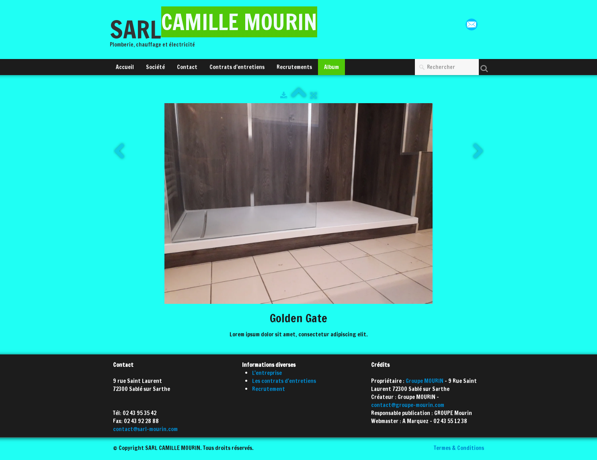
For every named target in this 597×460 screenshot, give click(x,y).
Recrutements (294, 67)
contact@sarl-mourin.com (145, 429)
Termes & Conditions (459, 448)
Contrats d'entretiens (237, 67)
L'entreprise (267, 373)
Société (155, 67)
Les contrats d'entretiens (284, 381)
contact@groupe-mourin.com (407, 405)
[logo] (216, 33)
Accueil (125, 67)
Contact (187, 67)
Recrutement (268, 389)
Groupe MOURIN (424, 381)
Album (331, 67)
